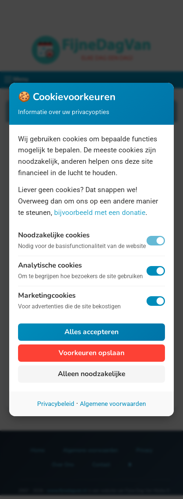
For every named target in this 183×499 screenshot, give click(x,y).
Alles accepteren (91, 332)
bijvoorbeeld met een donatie (99, 212)
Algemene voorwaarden (113, 403)
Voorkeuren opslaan (91, 353)
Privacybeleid (55, 403)
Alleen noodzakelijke (91, 374)
